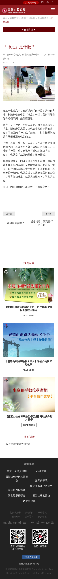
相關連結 (15, 516)
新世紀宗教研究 (16, 495)
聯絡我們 (29, 512)
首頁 (5, 18)
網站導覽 (42, 512)
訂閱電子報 (31, 2)
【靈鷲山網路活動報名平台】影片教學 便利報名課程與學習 (28, 312)
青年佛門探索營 (16, 490)
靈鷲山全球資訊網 (17, 471)
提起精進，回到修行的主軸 (42, 223)
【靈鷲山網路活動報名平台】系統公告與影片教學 (28, 366)
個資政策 (42, 516)
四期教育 (14, 18)
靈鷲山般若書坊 (41, 495)
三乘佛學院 (41, 480)
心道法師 (41, 471)
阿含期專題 (43, 18)
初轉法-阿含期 (28, 18)
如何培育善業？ (15, 223)
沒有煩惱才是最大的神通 (18, 443)
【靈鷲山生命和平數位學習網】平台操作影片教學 (29, 421)
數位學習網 (29, 501)
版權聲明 (29, 516)
